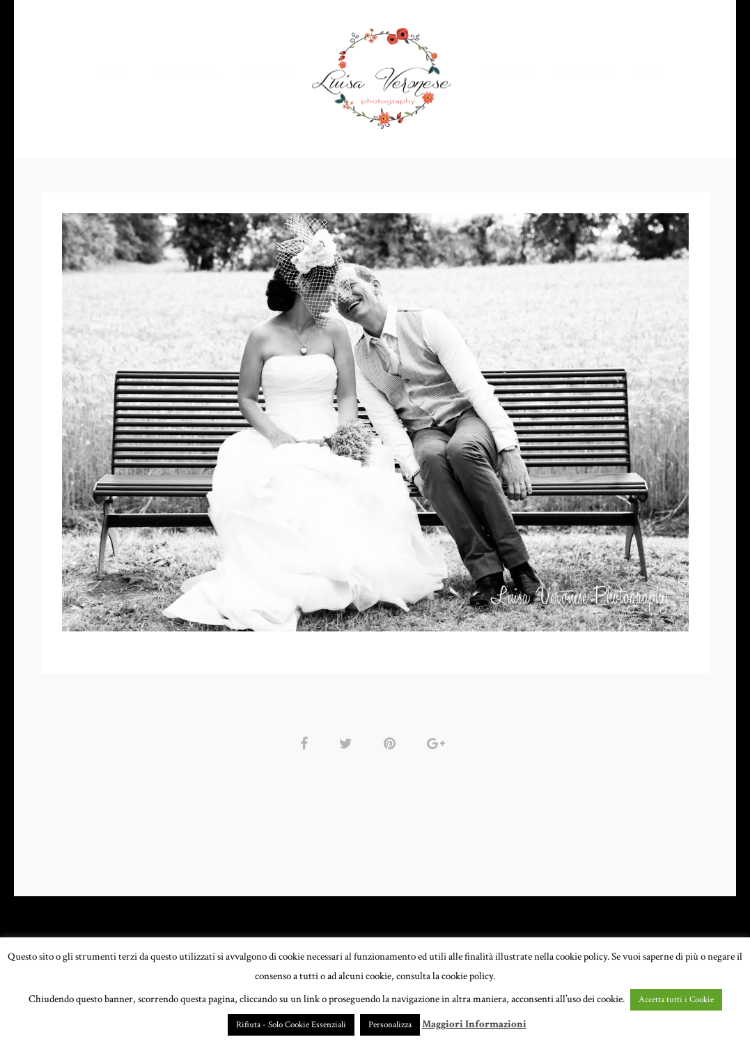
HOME (111, 73)
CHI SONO (507, 73)
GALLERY (268, 73)
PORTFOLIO (182, 73)
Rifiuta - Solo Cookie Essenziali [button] (291, 1025)
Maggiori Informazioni (474, 1024)
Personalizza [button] (390, 1025)
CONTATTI (584, 73)
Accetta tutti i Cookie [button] (676, 1000)
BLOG (649, 73)
